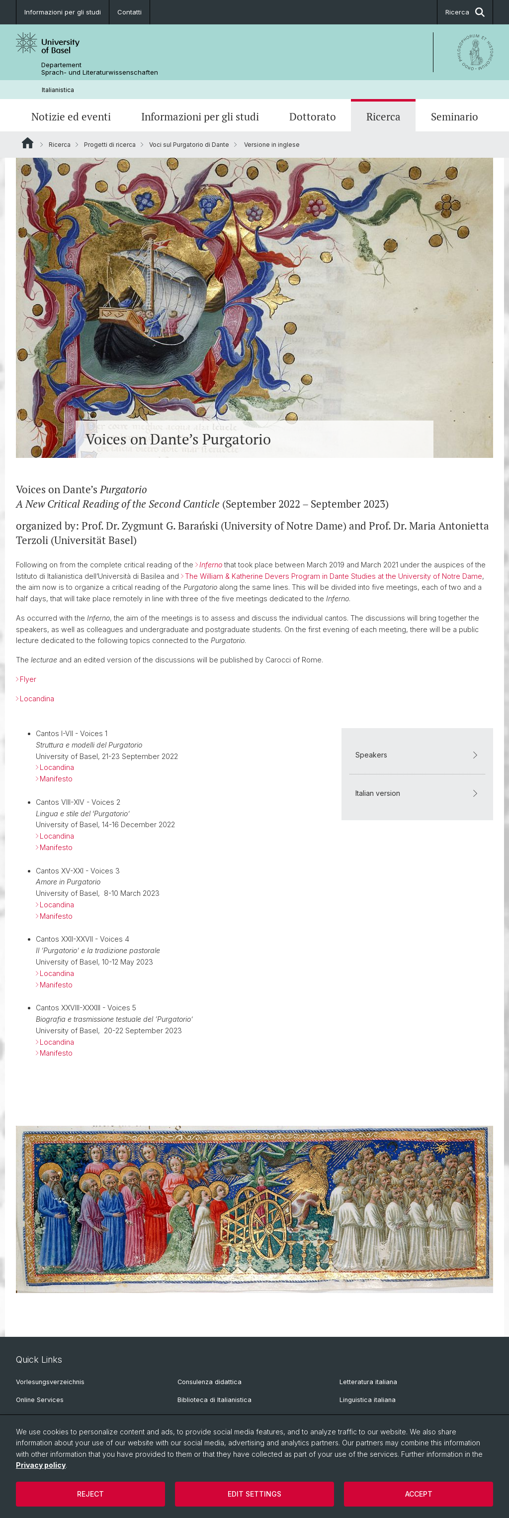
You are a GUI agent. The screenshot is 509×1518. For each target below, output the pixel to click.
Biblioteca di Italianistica (214, 1400)
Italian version (417, 793)
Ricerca (383, 116)
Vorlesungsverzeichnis (50, 1382)
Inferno (210, 564)
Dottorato (312, 116)
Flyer (28, 679)
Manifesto (56, 778)
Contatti (129, 12)
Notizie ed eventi (71, 116)
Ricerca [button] (465, 12)
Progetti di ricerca (110, 144)
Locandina (37, 698)
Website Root (27, 142)
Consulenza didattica (209, 1382)
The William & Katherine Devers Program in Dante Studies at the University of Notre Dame (333, 575)
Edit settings (254, 1494)
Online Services (40, 1400)
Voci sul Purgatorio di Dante (189, 144)
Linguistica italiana (367, 1400)
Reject (90, 1494)
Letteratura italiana (368, 1382)
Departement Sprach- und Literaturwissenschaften (99, 68)
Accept (418, 1494)
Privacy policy (41, 1465)
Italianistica (58, 90)
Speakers (417, 755)
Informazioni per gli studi (62, 12)
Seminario (454, 116)
